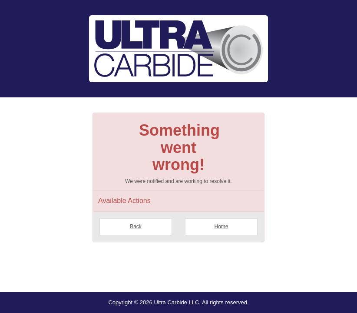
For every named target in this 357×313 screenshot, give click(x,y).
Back (136, 226)
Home (221, 226)
